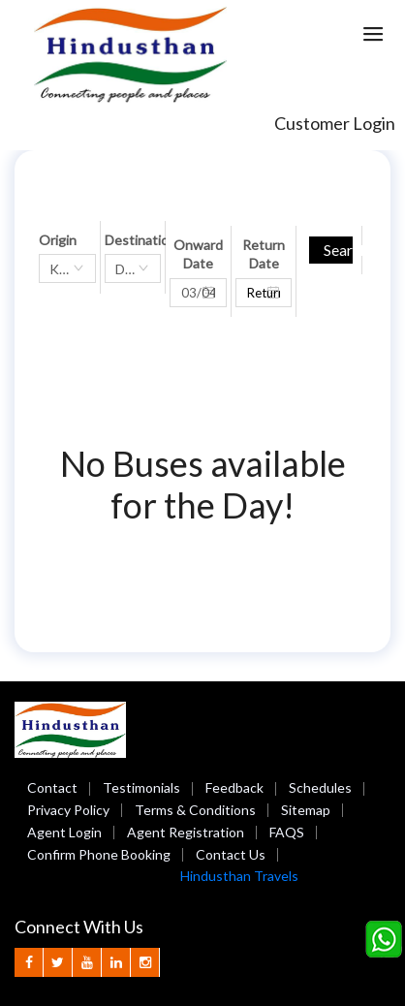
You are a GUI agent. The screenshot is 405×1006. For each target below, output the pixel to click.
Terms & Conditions (195, 810)
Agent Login (64, 832)
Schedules (320, 787)
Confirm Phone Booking (99, 854)
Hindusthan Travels (239, 875)
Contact (52, 787)
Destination (140, 240)
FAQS (286, 832)
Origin (58, 240)
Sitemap (305, 810)
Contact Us (230, 854)
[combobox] (67, 268)
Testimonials (141, 787)
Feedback (234, 787)
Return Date (263, 254)
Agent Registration (185, 832)
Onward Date (198, 254)
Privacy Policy (68, 810)
